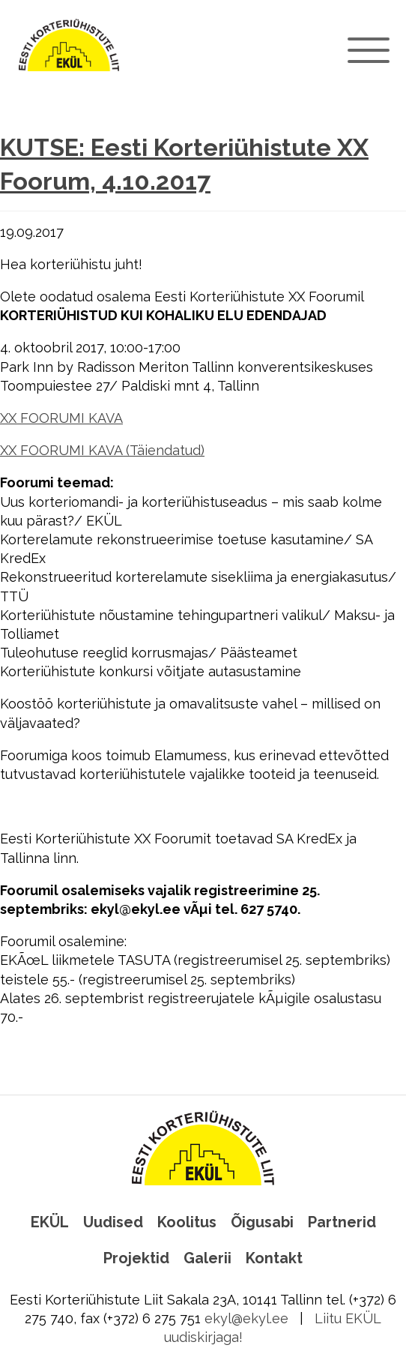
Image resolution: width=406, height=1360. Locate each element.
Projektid (136, 1258)
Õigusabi (262, 1222)
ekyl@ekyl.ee (246, 1318)
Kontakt (274, 1258)
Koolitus (186, 1222)
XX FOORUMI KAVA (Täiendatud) (102, 450)
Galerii (207, 1258)
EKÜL (50, 1222)
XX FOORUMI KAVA (61, 418)
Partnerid (342, 1222)
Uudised (113, 1222)
